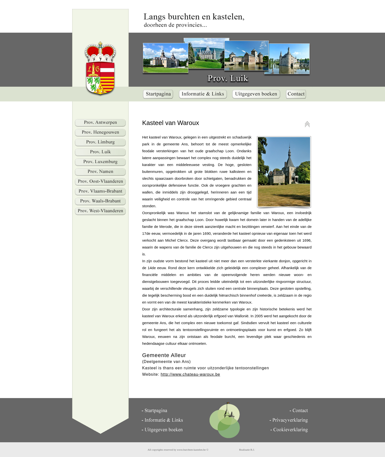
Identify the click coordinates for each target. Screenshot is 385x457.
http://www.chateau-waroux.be (190, 374)
